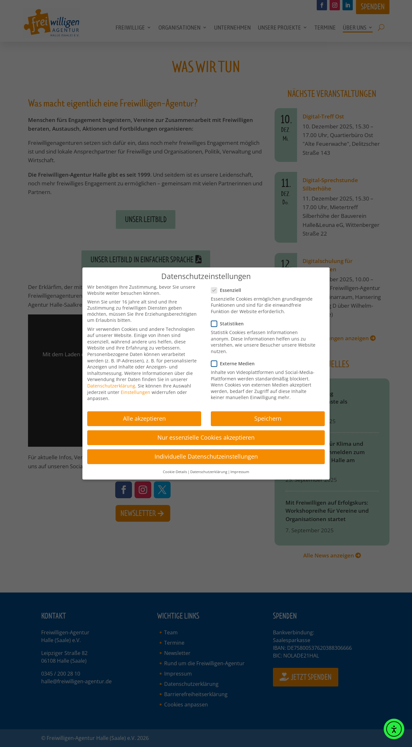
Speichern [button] (267, 415)
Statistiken (229, 321)
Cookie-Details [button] (175, 469)
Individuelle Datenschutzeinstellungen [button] (206, 454)
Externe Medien (235, 361)
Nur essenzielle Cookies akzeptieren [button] (206, 434)
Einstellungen (135, 389)
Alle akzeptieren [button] (144, 415)
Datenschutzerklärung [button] (208, 469)
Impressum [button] (239, 469)
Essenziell (228, 287)
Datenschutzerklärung (111, 383)
